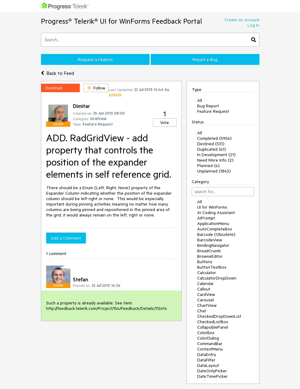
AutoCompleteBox (214, 229)
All (199, 100)
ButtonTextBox (211, 267)
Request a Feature (95, 59)
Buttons (204, 261)
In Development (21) (216, 154)
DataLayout (208, 365)
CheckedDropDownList (219, 316)
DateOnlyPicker (212, 371)
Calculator (206, 272)
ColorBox (205, 332)
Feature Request (213, 111)
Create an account (241, 19)
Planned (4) (208, 165)
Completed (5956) (214, 138)
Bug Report (208, 106)
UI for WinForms (212, 207)
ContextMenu (210, 349)
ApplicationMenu (213, 223)
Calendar (205, 283)
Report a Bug (204, 59)
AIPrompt (206, 218)
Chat (201, 311)
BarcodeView (209, 240)
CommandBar (209, 343)
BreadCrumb (209, 250)
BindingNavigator (213, 245)
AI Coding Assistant (216, 212)
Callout (203, 289)
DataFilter (206, 360)
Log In (253, 25)
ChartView (207, 305)
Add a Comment (66, 238)
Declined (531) (210, 143)
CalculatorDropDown (216, 278)
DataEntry (206, 354)
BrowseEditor (210, 256)
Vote (164, 122)
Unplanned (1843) (214, 171)
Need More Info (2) (215, 160)
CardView (206, 294)
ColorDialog (208, 338)
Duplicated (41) (211, 149)
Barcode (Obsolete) (216, 234)
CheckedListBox (212, 321)
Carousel (205, 300)
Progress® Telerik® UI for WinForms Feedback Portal (121, 21)
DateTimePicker (212, 376)
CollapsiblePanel (212, 327)
